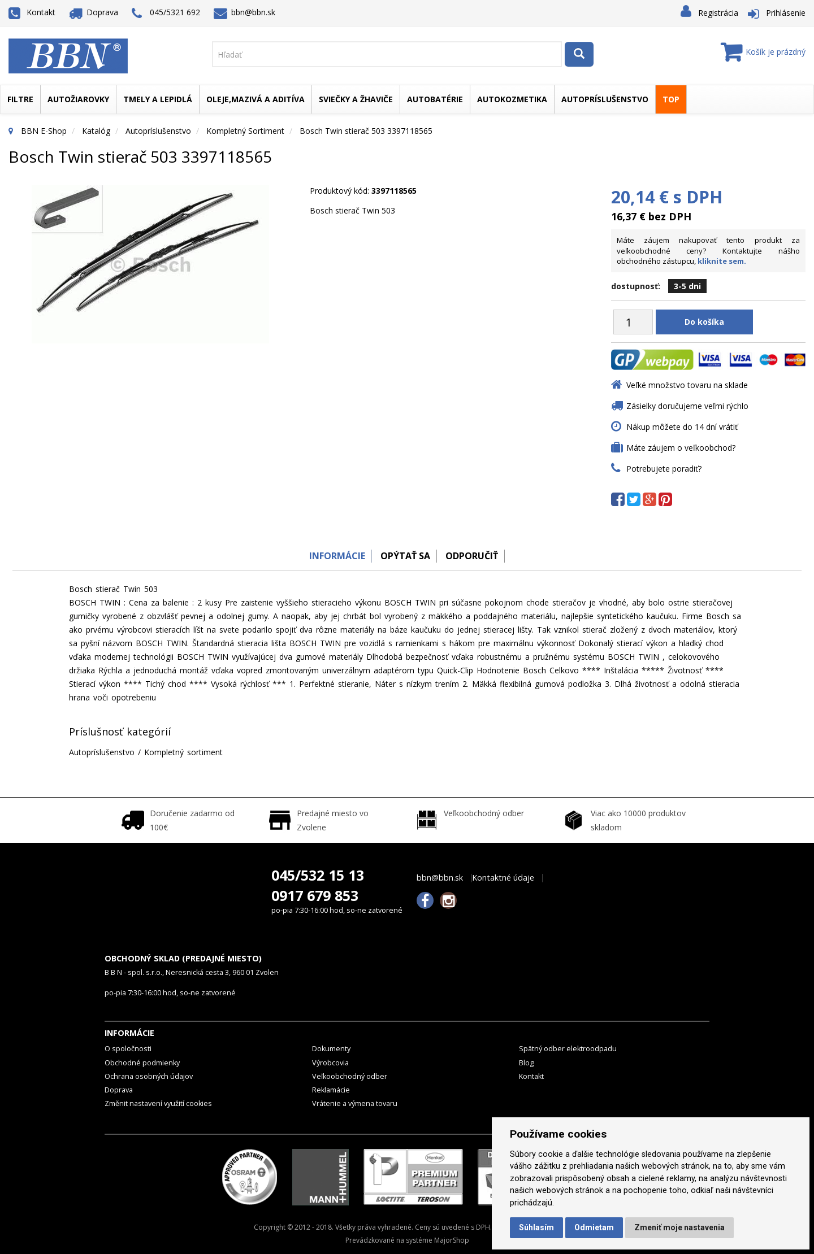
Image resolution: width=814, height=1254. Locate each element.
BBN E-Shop (44, 130)
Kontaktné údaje (503, 878)
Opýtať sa (404, 556)
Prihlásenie (786, 12)
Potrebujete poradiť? (664, 468)
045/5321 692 (166, 13)
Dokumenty (331, 1048)
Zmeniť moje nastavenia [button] (679, 1227)
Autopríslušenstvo (604, 99)
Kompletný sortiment (245, 130)
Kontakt (31, 12)
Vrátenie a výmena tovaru (354, 1103)
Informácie (332, 556)
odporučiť (475, 556)
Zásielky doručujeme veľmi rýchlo (687, 405)
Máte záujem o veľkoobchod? (680, 447)
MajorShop (451, 1240)
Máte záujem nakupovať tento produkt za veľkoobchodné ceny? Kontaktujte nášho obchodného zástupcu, (708, 250)
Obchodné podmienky (142, 1063)
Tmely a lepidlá (157, 99)
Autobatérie (435, 99)
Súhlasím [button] (536, 1227)
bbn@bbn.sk (245, 12)
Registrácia (718, 12)
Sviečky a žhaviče (356, 99)
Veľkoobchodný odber (349, 1076)
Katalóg (96, 130)
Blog (526, 1063)
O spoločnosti (128, 1048)
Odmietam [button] (594, 1227)
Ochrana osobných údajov (149, 1076)
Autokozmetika (512, 99)
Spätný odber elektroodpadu (568, 1048)
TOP (671, 99)
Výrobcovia (330, 1063)
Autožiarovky (78, 99)
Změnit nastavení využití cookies (158, 1103)
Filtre (20, 99)
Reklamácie (331, 1090)
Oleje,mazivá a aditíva (255, 99)
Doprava (94, 12)
